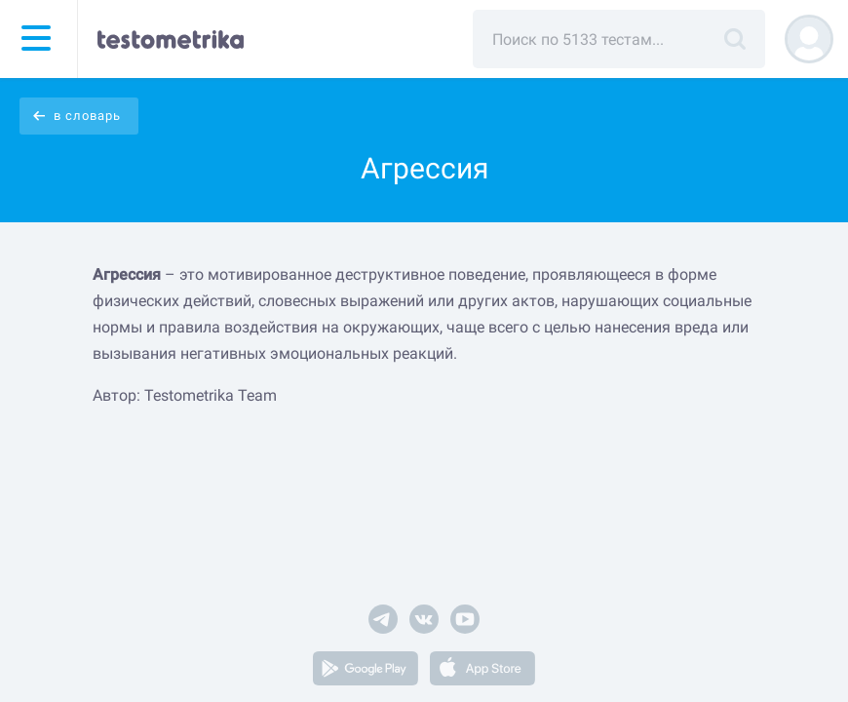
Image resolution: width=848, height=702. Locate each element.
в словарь (87, 115)
